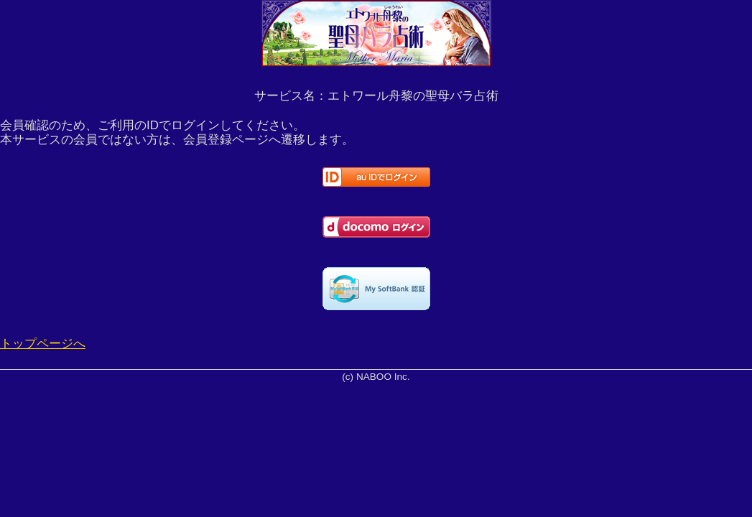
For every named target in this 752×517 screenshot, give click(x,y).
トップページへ (42, 343)
